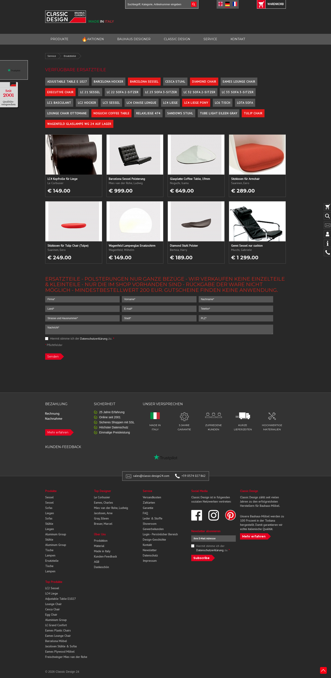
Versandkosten (152, 497)
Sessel (49, 497)
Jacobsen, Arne (103, 513)
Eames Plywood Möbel (60, 651)
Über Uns (100, 534)
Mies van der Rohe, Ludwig (111, 508)
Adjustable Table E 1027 (67, 81)
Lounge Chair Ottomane (67, 113)
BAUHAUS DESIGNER (134, 39)
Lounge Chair (53, 604)
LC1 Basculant (59, 103)
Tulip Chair (253, 113)
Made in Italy (102, 551)
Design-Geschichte (154, 539)
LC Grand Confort (56, 625)
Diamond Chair (204, 81)
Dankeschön (101, 567)
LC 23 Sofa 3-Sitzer (161, 92)
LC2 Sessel (52, 588)
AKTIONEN (93, 39)
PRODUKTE (59, 39)
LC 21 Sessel (90, 92)
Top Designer (102, 491)
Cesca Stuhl (175, 81)
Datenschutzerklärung (93, 338)
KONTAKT (238, 39)
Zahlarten (149, 502)
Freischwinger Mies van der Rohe (66, 657)
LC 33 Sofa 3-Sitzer (238, 92)
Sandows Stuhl (180, 113)
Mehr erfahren (57, 432)
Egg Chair (51, 614)
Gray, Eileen (101, 518)
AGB (96, 562)
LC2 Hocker (87, 103)
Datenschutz (150, 555)
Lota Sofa (245, 103)
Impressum (150, 561)
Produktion (100, 541)
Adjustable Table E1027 (60, 599)
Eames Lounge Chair (239, 81)
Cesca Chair (52, 609)
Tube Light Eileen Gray (218, 113)
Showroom (149, 524)
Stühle (49, 524)
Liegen (49, 513)
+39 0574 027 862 (194, 476)
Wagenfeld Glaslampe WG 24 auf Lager (79, 124)
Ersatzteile (70, 55)
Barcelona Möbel (56, 641)
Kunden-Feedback (105, 556)
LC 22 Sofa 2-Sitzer (122, 92)
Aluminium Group (56, 620)
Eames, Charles (103, 502)
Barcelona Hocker (108, 81)
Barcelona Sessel (144, 81)
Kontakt (147, 545)
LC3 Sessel (111, 103)
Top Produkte (53, 582)
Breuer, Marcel (103, 524)
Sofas (48, 508)
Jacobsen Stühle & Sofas (61, 646)
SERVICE (210, 39)
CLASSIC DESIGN (177, 39)
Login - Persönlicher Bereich (160, 534)
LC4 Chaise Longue (141, 103)
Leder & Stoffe (152, 518)
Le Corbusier (102, 497)
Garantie (148, 508)
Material (99, 546)
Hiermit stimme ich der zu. (79, 338)
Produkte (51, 491)
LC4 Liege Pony (196, 103)
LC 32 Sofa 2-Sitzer (199, 92)
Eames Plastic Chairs (58, 630)
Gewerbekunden (153, 529)
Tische (49, 550)
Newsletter (150, 550)
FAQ (145, 513)
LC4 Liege (170, 103)
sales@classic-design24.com (151, 476)
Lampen (50, 555)
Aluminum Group (55, 534)
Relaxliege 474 (148, 113)
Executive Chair (60, 92)
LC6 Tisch (222, 103)
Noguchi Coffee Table (111, 113)
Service (51, 55)
